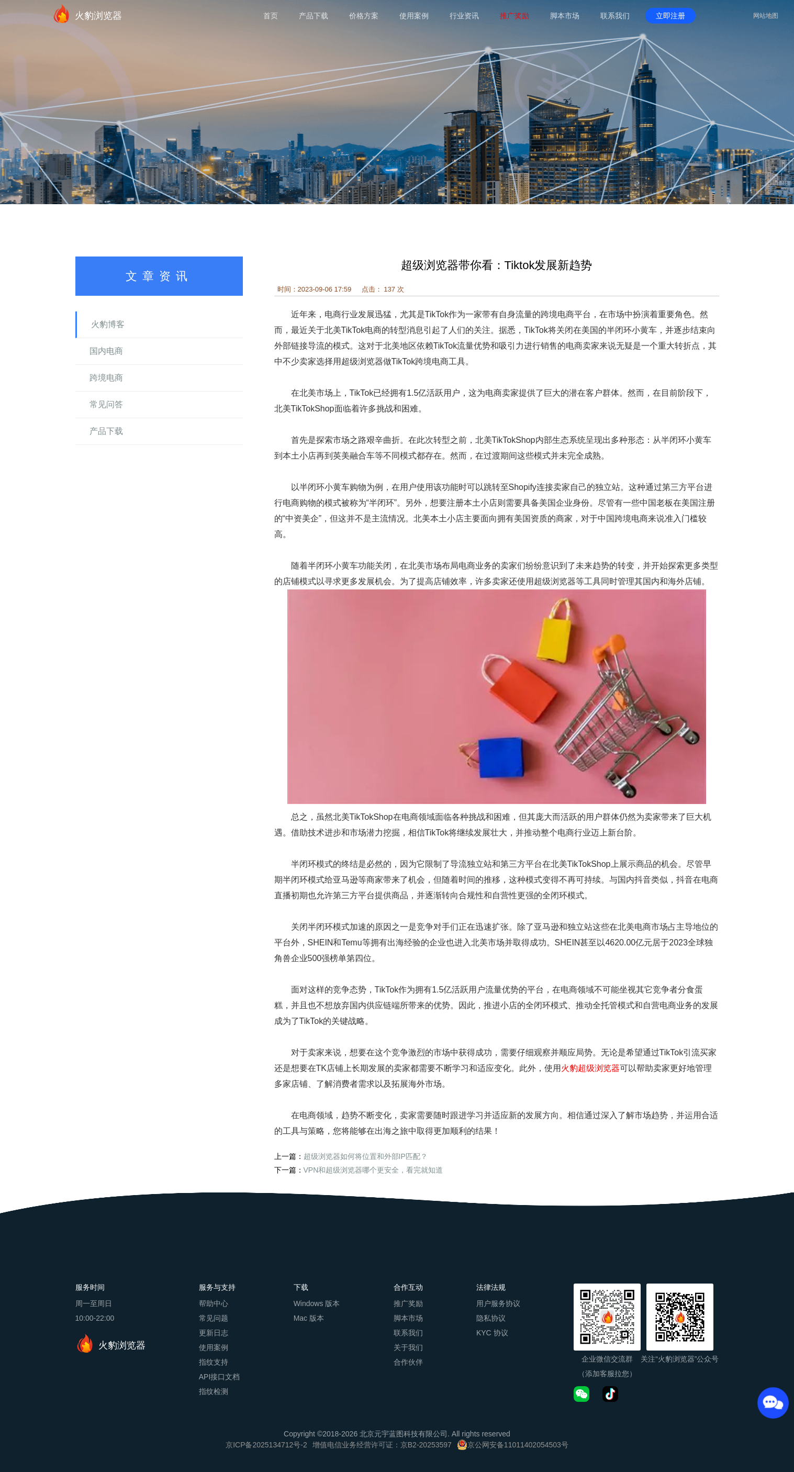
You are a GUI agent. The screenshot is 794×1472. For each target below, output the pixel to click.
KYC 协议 (492, 1333)
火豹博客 (108, 324)
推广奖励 (514, 16)
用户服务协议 (498, 1303)
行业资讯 (464, 16)
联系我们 (615, 16)
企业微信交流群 (607, 1359)
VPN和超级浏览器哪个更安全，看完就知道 (373, 1170)
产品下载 (313, 16)
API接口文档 (219, 1377)
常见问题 (213, 1318)
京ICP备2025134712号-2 (266, 1445)
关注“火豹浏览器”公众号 (680, 1359)
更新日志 (213, 1333)
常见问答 (106, 404)
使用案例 (414, 16)
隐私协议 (491, 1318)
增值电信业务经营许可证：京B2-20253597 (382, 1445)
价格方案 (363, 16)
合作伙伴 (408, 1362)
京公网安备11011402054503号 (517, 1445)
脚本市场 (564, 16)
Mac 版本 (309, 1318)
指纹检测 (213, 1391)
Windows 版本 (317, 1303)
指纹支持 (213, 1362)
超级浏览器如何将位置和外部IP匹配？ (366, 1156)
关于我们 (408, 1347)
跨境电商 (106, 377)
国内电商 (106, 351)
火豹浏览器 (87, 13)
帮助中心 (213, 1303)
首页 (270, 16)
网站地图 (765, 15)
